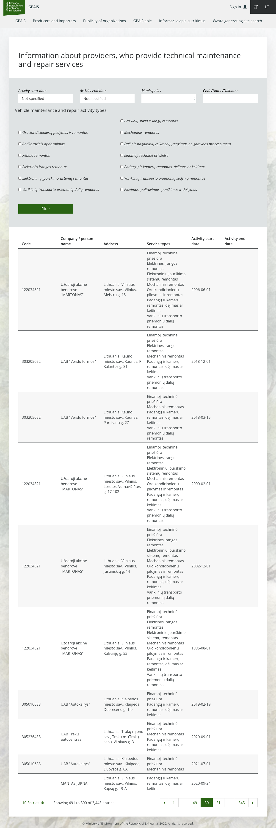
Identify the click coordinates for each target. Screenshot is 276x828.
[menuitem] (20, 21)
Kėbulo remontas (34, 155)
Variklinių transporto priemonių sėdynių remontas (162, 178)
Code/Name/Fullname (220, 90)
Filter (45, 208)
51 (218, 802)
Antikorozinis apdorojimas (41, 143)
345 (242, 802)
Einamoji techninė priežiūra (144, 155)
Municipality (151, 90)
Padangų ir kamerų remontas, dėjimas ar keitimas (162, 166)
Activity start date (32, 90)
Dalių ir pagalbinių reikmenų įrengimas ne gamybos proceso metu (175, 143)
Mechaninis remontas (139, 132)
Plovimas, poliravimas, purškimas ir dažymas (158, 189)
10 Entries (33, 802)
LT (267, 6)
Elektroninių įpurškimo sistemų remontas (53, 178)
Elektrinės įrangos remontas (42, 166)
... (183, 802)
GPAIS (33, 6)
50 (206, 802)
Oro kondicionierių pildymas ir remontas (53, 132)
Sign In (238, 6)
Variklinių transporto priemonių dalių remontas (58, 189)
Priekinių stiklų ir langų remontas (149, 121)
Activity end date (93, 90)
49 (195, 802)
